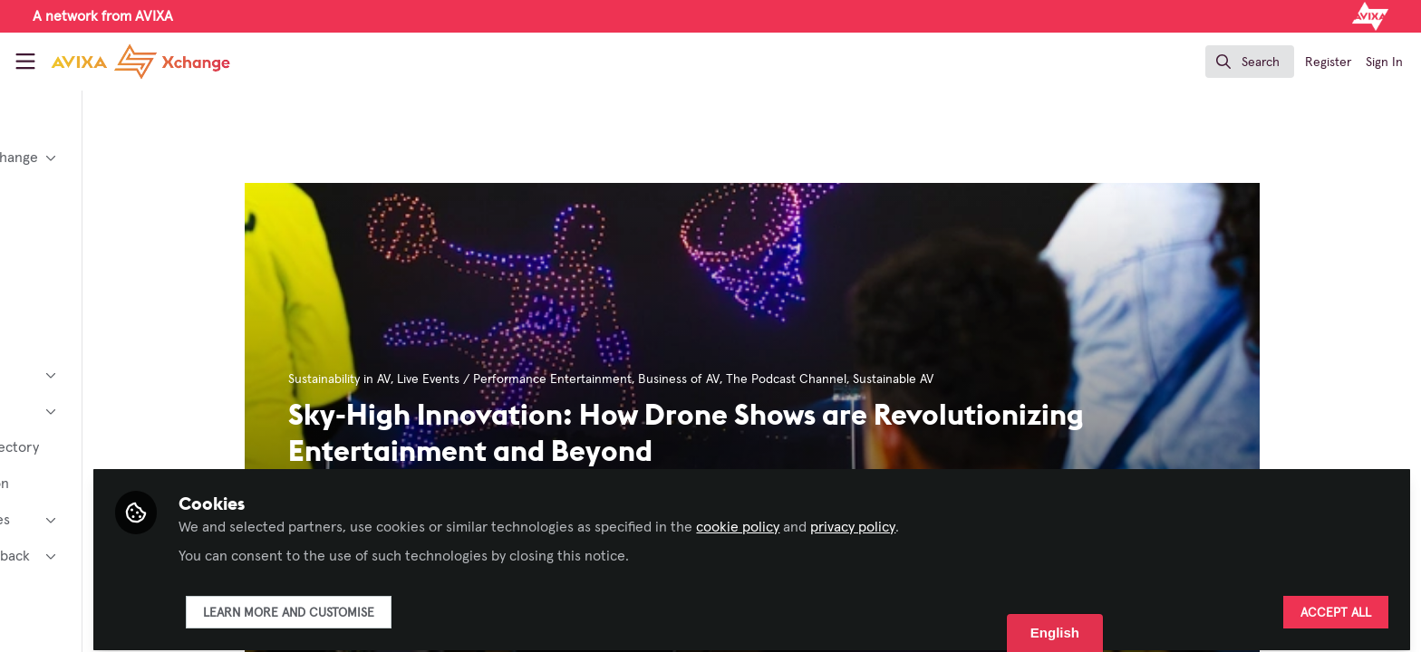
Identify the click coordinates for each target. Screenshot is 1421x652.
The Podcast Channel (860, 379)
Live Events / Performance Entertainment (588, 379)
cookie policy (887, 518)
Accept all (1335, 604)
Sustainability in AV (413, 379)
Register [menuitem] (1328, 62)
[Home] (126, 61)
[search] (1249, 61)
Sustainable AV (967, 379)
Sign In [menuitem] (1384, 62)
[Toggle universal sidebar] (25, 61)
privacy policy (1002, 518)
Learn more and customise (438, 604)
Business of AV (753, 379)
